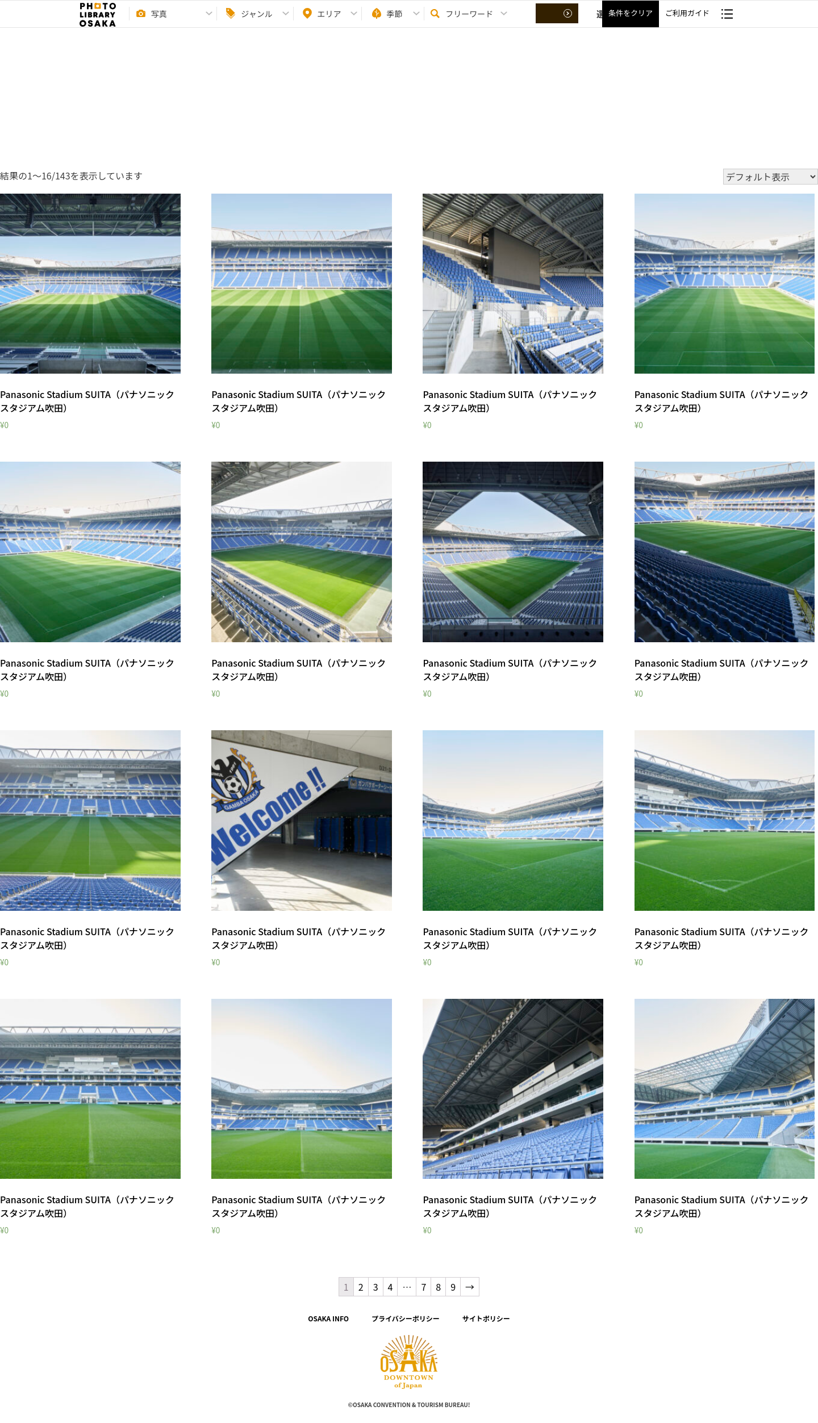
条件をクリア (630, 23)
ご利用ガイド (687, 23)
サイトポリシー (486, 1318)
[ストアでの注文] (770, 177)
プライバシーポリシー (406, 1318)
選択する (558, 23)
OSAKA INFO (328, 1318)
